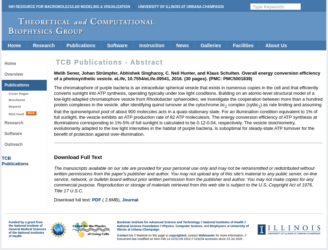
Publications (81, 45)
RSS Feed (22, 113)
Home (14, 45)
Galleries (211, 45)
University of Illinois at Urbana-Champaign (181, 7)
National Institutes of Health (223, 222)
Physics (168, 226)
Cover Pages (19, 93)
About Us (276, 45)
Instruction (151, 45)
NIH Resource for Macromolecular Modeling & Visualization (69, 7)
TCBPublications (15, 161)
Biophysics (218, 226)
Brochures (17, 100)
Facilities (243, 45)
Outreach (14, 144)
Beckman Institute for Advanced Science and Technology (158, 222)
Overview (14, 74)
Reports (15, 106)
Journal (130, 199)
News (182, 45)
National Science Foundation (138, 226)
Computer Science (189, 226)
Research (44, 45)
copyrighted (177, 235)
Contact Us (125, 235)
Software (117, 45)
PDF (96, 199)
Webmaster (206, 235)
